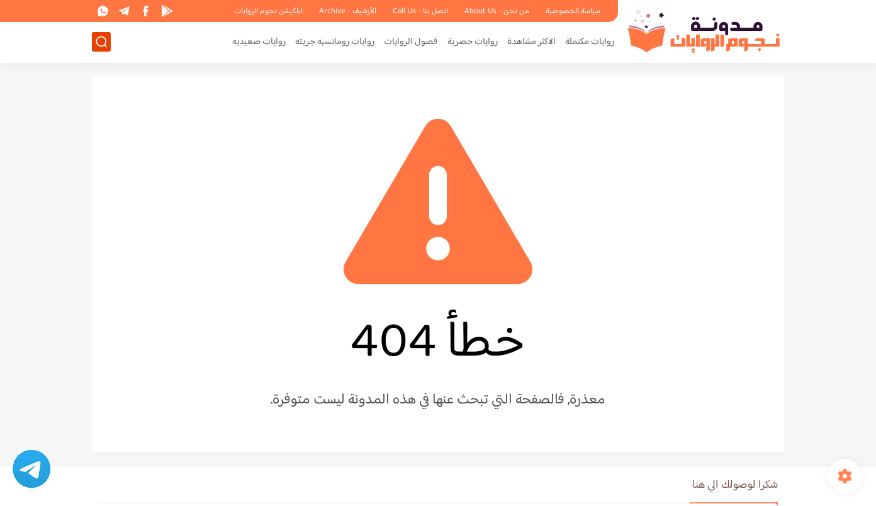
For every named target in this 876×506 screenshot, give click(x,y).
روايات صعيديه (259, 42)
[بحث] (101, 42)
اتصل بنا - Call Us (420, 11)
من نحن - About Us (496, 11)
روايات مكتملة (589, 42)
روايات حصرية (472, 42)
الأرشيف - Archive (347, 11)
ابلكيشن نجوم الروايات (268, 11)
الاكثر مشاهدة (531, 42)
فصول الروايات (411, 42)
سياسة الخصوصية (573, 11)
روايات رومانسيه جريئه (334, 42)
